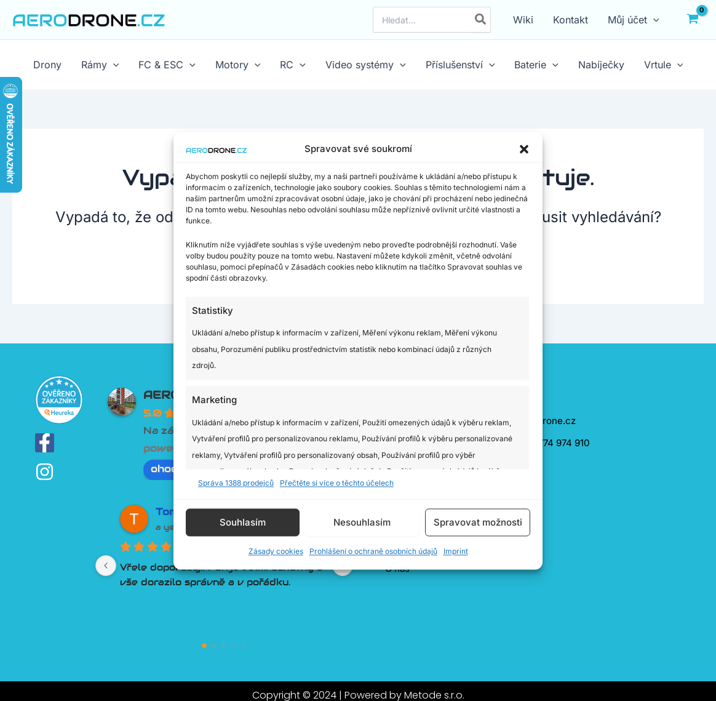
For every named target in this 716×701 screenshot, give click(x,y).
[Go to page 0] (204, 646)
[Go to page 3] (234, 645)
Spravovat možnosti (478, 522)
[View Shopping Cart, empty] (692, 20)
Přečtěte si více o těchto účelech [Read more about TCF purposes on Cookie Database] (337, 482)
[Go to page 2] (224, 645)
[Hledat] (481, 19)
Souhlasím (243, 522)
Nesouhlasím (362, 522)
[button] (524, 149)
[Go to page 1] (214, 646)
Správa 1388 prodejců (236, 482)
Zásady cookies (276, 551)
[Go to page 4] (243, 645)
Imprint (456, 551)
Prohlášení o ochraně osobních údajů (373, 551)
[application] (653, 19)
